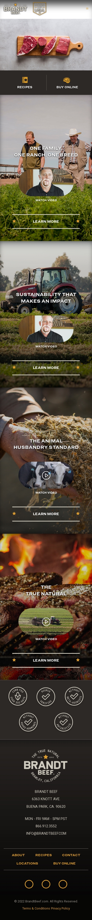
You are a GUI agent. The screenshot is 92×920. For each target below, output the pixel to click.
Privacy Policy (60, 908)
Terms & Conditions (36, 908)
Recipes (24, 87)
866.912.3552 (46, 826)
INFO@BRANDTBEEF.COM (46, 833)
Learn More (46, 221)
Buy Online (67, 87)
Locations (27, 863)
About (18, 855)
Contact (71, 855)
